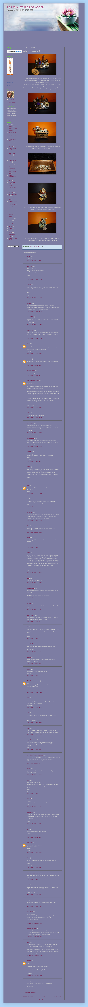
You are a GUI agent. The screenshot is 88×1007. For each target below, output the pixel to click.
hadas (10, 180)
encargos (11, 143)
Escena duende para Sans (12, 149)
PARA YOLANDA (12, 211)
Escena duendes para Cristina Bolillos (13, 153)
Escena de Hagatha (11, 145)
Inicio (43, 996)
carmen (28, 256)
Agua (10, 124)
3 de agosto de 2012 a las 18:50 (34, 975)
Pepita (28, 713)
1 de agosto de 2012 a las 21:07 (34, 936)
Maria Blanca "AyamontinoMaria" (35, 755)
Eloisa (28, 728)
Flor (27, 829)
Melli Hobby (29, 842)
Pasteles (11, 214)
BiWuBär (29, 553)
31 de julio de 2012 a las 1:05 (34, 894)
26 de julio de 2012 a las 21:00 (34, 493)
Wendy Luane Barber (32, 928)
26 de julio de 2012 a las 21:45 (34, 573)
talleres (10, 228)
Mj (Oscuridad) (30, 438)
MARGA (28, 467)
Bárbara (29, 413)
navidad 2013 (12, 209)
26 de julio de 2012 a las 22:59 (34, 583)
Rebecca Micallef (31, 370)
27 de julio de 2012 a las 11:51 (34, 675)
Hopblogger (30, 911)
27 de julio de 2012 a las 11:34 (34, 663)
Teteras (10, 232)
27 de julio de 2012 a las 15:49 (34, 692)
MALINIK (29, 799)
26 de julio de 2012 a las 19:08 (34, 407)
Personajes (11, 219)
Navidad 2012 (12, 207)
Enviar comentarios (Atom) (36, 999)
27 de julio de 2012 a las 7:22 (34, 621)
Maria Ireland (30, 423)
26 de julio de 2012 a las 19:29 (34, 433)
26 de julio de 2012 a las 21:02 (34, 507)
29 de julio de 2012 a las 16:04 (34, 824)
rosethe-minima (30, 615)
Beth (28, 780)
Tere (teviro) (29, 812)
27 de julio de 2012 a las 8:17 (34, 638)
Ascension (11, 100)
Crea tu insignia (10, 85)
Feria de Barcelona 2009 (12, 176)
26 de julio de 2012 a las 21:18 (34, 520)
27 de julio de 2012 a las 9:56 (34, 652)
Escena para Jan (12, 157)
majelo (28, 885)
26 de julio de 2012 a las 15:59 (34, 279)
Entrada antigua (57, 996)
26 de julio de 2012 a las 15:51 (34, 261)
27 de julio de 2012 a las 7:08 (34, 610)
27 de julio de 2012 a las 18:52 (34, 722)
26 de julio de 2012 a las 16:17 (34, 298)
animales (11, 126)
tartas (10, 230)
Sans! (28, 942)
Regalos (11, 226)
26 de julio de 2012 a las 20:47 (34, 480)
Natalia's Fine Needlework (33, 873)
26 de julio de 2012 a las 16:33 (34, 311)
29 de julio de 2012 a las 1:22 (34, 807)
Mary (28, 858)
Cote (28, 485)
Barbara (29, 657)
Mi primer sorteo (13, 201)
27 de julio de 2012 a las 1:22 (34, 598)
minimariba (29, 451)
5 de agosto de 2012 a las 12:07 (34, 989)
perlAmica (29, 266)
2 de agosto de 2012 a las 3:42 (34, 955)
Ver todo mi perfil (11, 102)
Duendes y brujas (13, 135)
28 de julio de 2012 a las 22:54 (34, 793)
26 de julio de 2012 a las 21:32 (34, 532)
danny (28, 344)
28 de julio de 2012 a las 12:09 (34, 775)
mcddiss (29, 285)
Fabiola (28, 669)
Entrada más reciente (28, 996)
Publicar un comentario (30, 992)
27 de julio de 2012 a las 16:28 (34, 707)
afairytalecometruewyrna (33, 681)
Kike (28, 627)
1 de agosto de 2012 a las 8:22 (34, 923)
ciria (28, 578)
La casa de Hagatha (11, 191)
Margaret (29, 603)
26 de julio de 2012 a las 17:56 (34, 338)
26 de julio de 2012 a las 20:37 (34, 461)
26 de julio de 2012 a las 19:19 (34, 417)
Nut (27, 900)
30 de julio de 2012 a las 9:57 (34, 879)
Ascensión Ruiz (10, 82)
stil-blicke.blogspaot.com (33, 380)
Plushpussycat (30, 330)
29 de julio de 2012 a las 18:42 (34, 837)
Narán (28, 537)
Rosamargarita (30, 588)
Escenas (10, 164)
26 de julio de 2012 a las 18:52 (34, 375)
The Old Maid (30, 317)
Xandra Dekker (30, 644)
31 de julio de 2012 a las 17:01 (34, 906)
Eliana (28, 526)
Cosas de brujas (12, 132)
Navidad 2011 (12, 205)
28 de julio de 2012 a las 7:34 (34, 763)
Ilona (28, 981)
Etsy (29, 248)
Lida (28, 499)
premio (10, 221)
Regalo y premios (13, 223)
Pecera (10, 216)
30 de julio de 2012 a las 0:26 (34, 867)
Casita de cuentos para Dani (13, 129)
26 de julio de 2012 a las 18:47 (34, 365)
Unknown (29, 359)
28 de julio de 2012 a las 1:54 (34, 749)
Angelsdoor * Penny (32, 740)
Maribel (28, 768)
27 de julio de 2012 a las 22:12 (34, 734)
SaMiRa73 (29, 303)
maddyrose (29, 512)
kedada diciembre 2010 (12, 186)
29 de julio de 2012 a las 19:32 (34, 852)
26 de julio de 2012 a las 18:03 (34, 353)
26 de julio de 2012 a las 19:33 (34, 446)
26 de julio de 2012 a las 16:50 (34, 325)
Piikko (28, 698)
